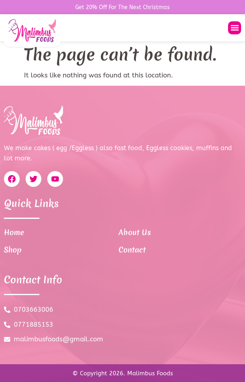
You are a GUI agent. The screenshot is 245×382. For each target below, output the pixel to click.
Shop (13, 250)
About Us (135, 232)
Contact (132, 250)
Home (14, 232)
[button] (234, 27)
